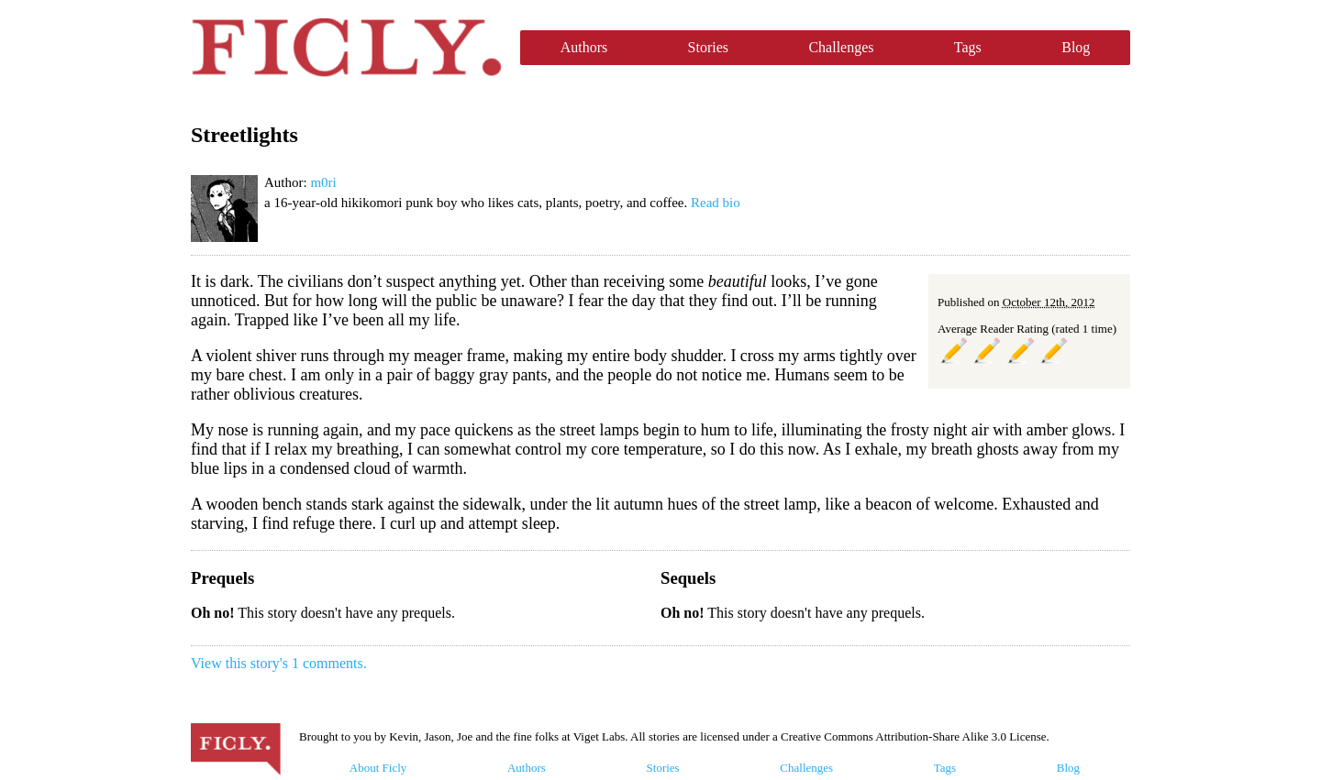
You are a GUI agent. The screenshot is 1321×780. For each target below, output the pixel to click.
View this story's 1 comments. (279, 663)
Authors (584, 47)
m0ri (323, 182)
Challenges (840, 47)
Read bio (715, 202)
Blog (1075, 47)
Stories (708, 47)
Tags (968, 47)
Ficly (346, 47)
